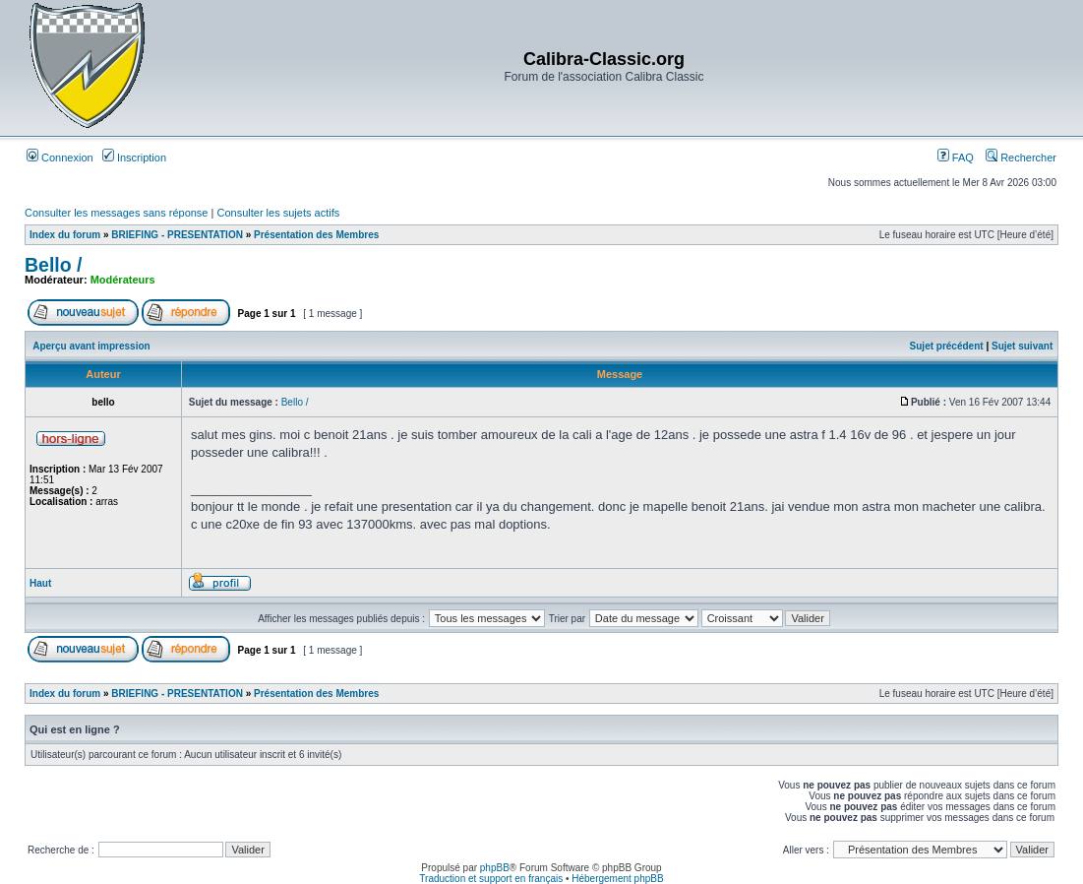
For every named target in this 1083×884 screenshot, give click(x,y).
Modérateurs (122, 279)
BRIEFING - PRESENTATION (177, 234)
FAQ (955, 157)
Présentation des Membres (316, 234)
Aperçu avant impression (91, 346)
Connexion (60, 157)
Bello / (54, 265)
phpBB (495, 867)
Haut (40, 583)
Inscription (134, 157)
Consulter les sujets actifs (277, 213)
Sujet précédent (947, 346)
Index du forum (65, 234)
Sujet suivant (1022, 346)
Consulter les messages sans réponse (116, 213)
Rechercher (1021, 157)
